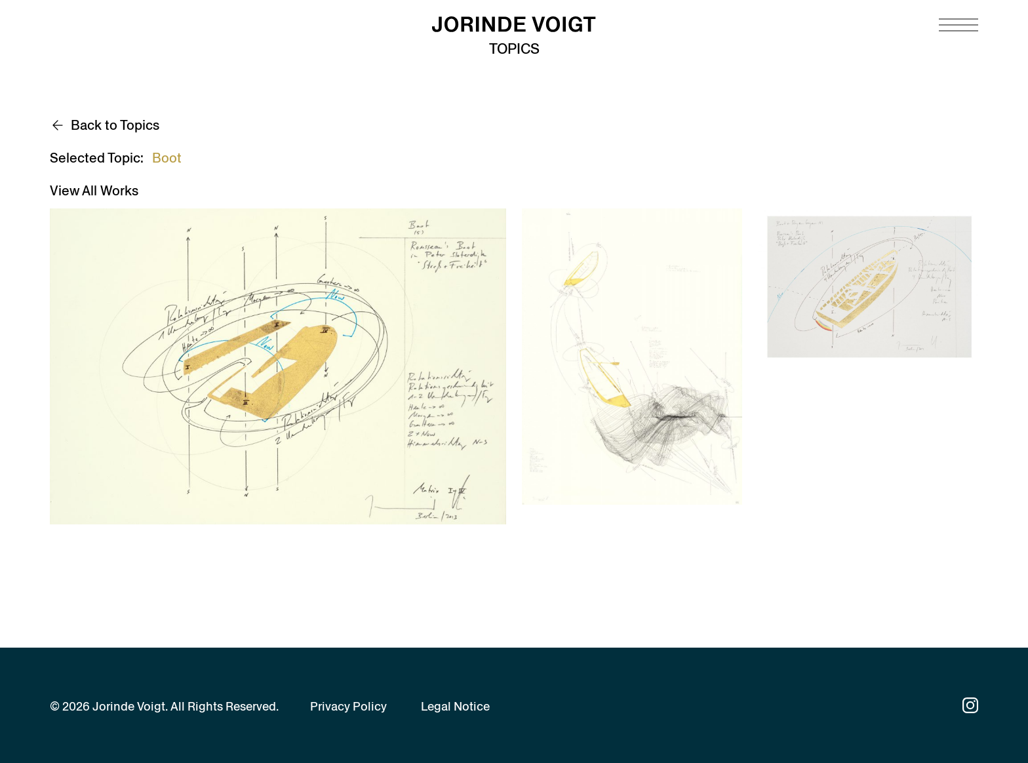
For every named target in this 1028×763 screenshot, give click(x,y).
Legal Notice (455, 706)
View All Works (94, 191)
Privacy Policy (348, 706)
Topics (514, 49)
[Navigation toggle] (958, 25)
